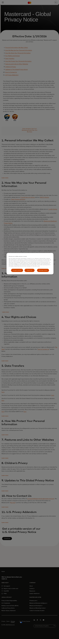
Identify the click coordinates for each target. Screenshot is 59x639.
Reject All (29, 270)
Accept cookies (17, 270)
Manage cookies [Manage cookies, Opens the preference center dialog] (43, 270)
